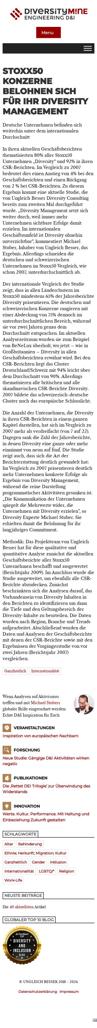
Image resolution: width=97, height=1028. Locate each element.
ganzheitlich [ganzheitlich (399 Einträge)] (15, 862)
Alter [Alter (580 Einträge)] (8, 844)
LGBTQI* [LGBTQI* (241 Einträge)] (46, 871)
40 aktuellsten (22, 907)
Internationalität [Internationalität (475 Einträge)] (19, 871)
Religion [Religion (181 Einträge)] (66, 871)
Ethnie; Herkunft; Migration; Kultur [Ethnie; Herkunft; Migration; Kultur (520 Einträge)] (35, 853)
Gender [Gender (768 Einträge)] (38, 862)
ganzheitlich (15, 671)
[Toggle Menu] (88, 48)
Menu (48, 32)
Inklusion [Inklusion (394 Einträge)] (58, 862)
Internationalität (45, 671)
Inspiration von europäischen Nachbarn (40, 735)
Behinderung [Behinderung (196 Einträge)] (30, 844)
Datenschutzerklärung (37, 991)
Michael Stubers (45, 703)
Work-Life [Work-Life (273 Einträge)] (13, 880)
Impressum (69, 991)
